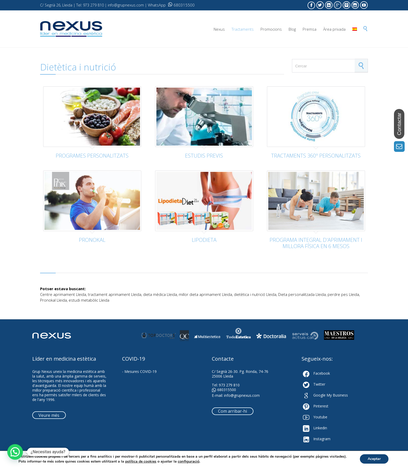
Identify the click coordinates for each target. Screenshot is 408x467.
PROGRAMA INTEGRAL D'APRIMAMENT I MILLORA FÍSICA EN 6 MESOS (316, 243)
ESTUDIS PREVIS (204, 155)
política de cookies (140, 461)
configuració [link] (188, 461)
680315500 (181, 5)
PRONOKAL (92, 239)
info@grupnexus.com (242, 395)
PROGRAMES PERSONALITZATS (92, 155)
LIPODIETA (204, 239)
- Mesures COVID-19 (139, 371)
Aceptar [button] (374, 458)
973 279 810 (229, 384)
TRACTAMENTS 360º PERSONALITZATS (316, 155)
